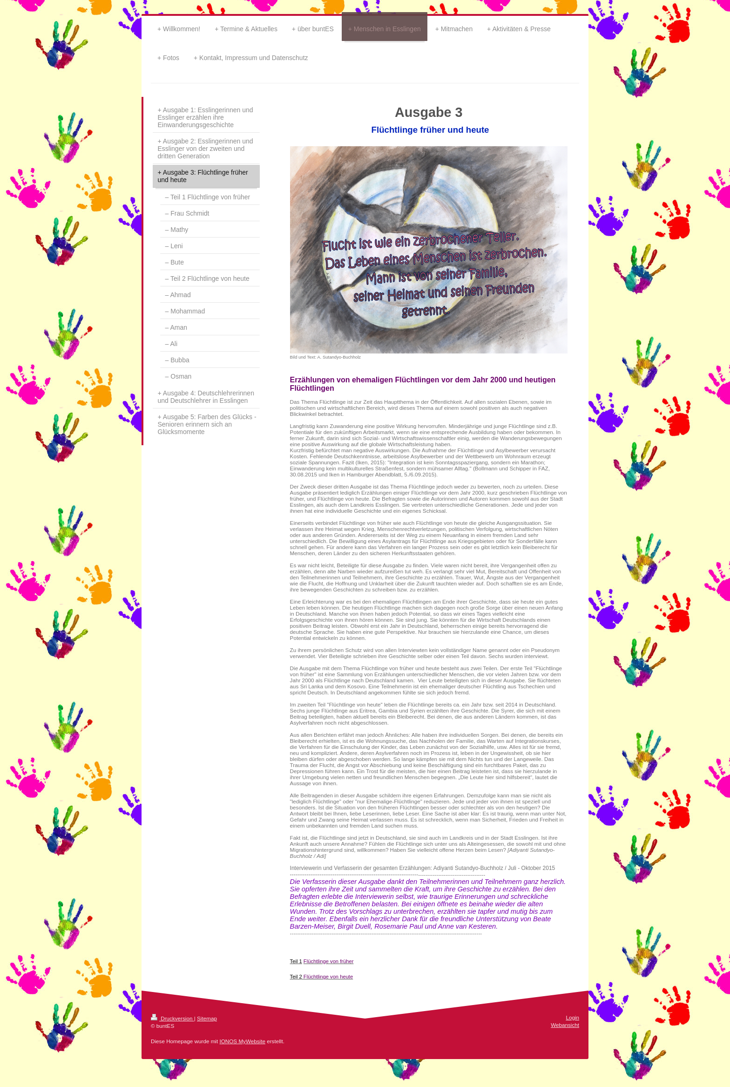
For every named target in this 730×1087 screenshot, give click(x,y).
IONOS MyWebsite (242, 1041)
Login (572, 1017)
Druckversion (172, 1018)
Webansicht (565, 1025)
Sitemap (207, 1018)
